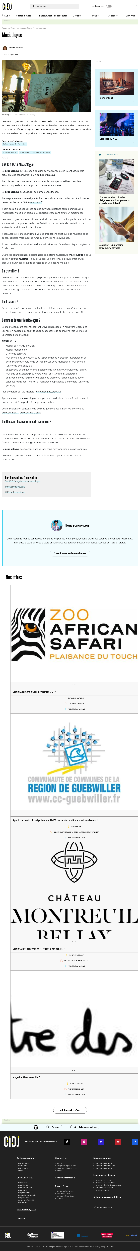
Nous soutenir (23, 1167)
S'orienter (77, 16)
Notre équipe (22, 1189)
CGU (92, 1246)
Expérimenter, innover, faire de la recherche (35, 153)
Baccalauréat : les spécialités (53, 16)
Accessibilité (84, 1246)
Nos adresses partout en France (70, 552)
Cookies (110, 1246)
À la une (6, 16)
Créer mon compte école (103, 1167)
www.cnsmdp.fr (10, 412)
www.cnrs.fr (36, 202)
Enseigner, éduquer (9, 153)
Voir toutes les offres (70, 1109)
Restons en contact (26, 1157)
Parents (59, 1170)
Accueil (5, 29)
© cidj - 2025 (100, 1246)
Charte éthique (49, 1246)
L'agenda (21, 1217)
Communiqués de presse (65, 1190)
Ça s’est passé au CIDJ (26, 1199)
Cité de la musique (15, 491)
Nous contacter (23, 1162)
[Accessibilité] (35, 1126)
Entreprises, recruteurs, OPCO (67, 1167)
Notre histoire (23, 1184)
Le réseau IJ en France (103, 1179)
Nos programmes (24, 1192)
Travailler (95, 16)
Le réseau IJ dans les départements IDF (108, 1184)
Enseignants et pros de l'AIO (66, 1165)
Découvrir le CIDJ (25, 1177)
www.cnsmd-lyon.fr (30, 412)
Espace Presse (62, 1185)
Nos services (61, 1157)
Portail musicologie (15, 486)
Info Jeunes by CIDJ (26, 1209)
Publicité (30, 1246)
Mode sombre (105, 6)
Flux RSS (38, 1246)
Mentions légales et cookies (67, 1246)
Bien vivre (130, 16)
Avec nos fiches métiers (21, 29)
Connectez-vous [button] (103, 1206)
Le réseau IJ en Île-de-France (105, 1182)
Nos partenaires (23, 1197)
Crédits (20, 1170)
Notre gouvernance (25, 1187)
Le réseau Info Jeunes (104, 1174)
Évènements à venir (63, 1193)
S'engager (112, 16)
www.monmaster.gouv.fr (48, 391)
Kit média (60, 1198)
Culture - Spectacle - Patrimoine (14, 144)
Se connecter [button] (136, 6)
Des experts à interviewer (65, 1195)
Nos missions (23, 1182)
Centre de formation (65, 1177)
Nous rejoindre (23, 1202)
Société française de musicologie (22, 480)
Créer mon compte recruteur (105, 1165)
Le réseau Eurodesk (102, 1189)
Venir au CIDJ (23, 1165)
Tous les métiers (23, 16)
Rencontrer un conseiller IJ (104, 1187)
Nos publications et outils (27, 1194)
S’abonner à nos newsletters (107, 1196)
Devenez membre (102, 1157)
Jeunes (59, 1162)
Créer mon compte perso (103, 1162)
